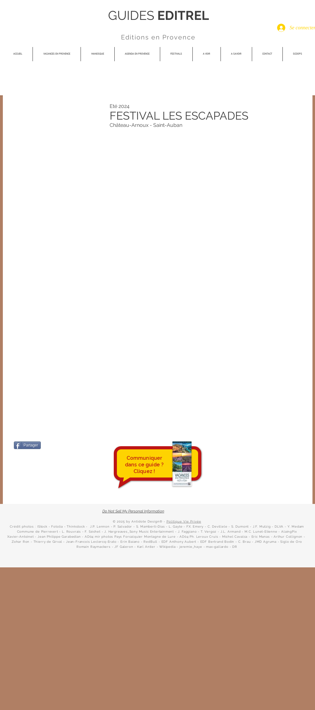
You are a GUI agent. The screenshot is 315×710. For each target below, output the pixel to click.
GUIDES (132, 15)
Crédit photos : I (24, 526)
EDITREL (183, 15)
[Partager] (27, 445)
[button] (176, 54)
